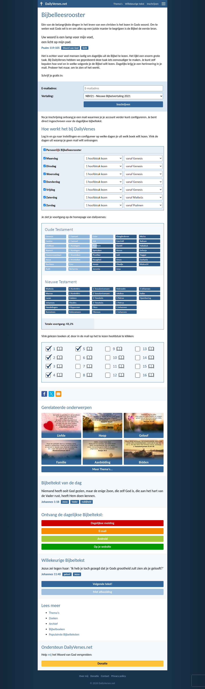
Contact (105, 676)
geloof (67, 574)
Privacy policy (118, 676)
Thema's (117, 3)
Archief (53, 623)
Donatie (102, 663)
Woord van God (70, 48)
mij (50, 654)
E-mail (102, 531)
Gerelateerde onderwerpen (66, 407)
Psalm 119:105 (50, 48)
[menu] (163, 5)
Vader (75, 501)
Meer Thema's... (102, 469)
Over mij (83, 676)
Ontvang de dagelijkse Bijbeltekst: (72, 514)
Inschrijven (152, 3)
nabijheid (86, 501)
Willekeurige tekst (134, 3)
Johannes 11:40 (51, 574)
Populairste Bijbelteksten (64, 634)
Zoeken (53, 618)
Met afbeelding (102, 592)
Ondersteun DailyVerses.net (66, 647)
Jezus (65, 501)
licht (85, 48)
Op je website (102, 546)
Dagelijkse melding (102, 523)
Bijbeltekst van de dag (61, 482)
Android (102, 538)
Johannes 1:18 (50, 502)
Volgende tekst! (102, 584)
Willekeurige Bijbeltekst (63, 560)
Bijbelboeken (57, 629)
